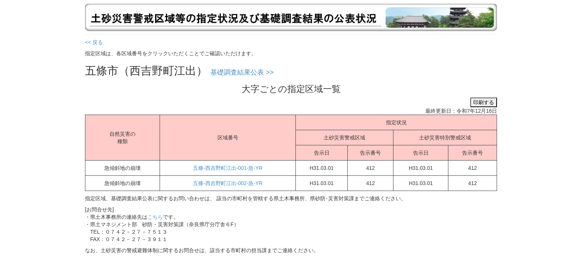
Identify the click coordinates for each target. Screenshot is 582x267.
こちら (155, 217)
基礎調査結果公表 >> (242, 72)
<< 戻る (94, 42)
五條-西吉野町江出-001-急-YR (227, 168)
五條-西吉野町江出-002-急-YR (227, 183)
